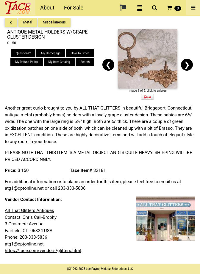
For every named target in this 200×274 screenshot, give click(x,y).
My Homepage (50, 53)
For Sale (73, 7)
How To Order (80, 53)
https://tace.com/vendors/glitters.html (43, 250)
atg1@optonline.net (24, 188)
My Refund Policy (26, 62)
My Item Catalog (59, 62)
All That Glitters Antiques (29, 210)
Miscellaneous (54, 22)
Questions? (23, 53)
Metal (27, 22)
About (47, 7)
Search (85, 62)
